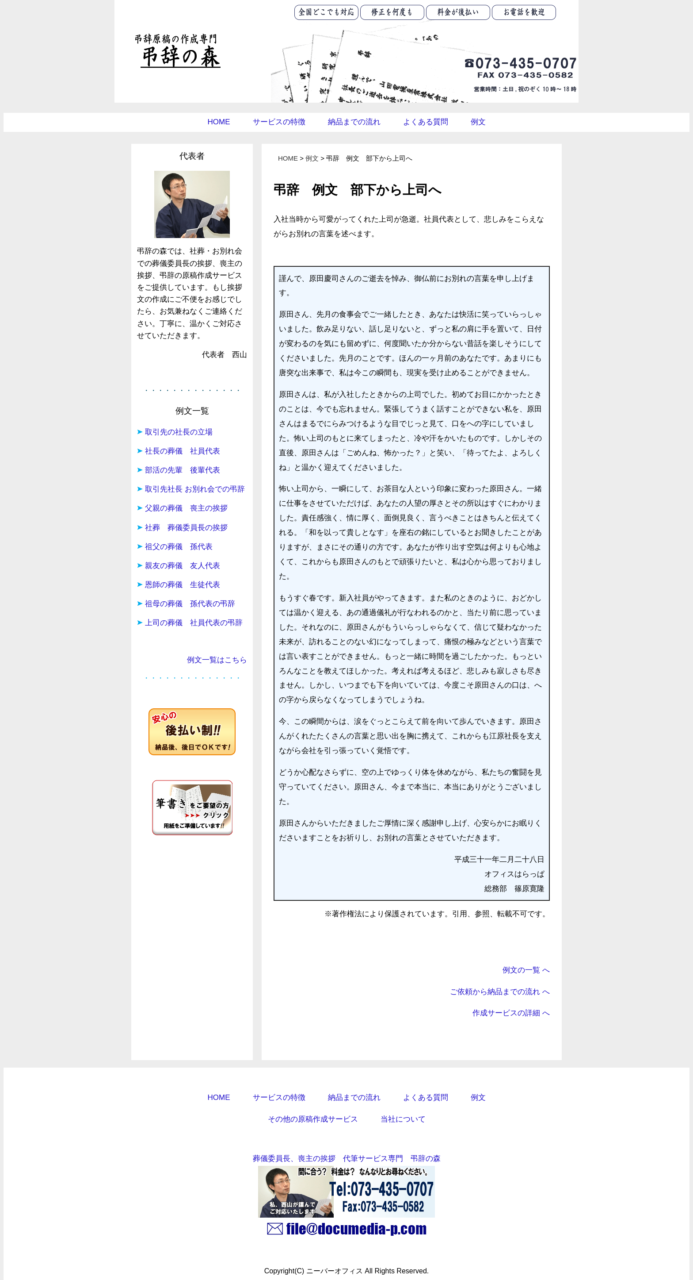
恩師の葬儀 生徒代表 (182, 584)
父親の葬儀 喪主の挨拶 (186, 508)
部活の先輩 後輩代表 (182, 470)
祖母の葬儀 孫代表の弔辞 (190, 604)
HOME (219, 122)
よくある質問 (425, 122)
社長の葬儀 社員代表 (182, 451)
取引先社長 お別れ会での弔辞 (195, 489)
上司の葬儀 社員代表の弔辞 (194, 623)
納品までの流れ (354, 122)
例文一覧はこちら (217, 660)
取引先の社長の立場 (179, 432)
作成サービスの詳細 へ (511, 1012)
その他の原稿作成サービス (313, 1119)
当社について (403, 1119)
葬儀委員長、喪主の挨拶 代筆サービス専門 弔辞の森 (347, 1158)
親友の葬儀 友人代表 (182, 565)
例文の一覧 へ (526, 969)
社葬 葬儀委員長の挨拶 (186, 527)
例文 (478, 122)
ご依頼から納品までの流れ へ (500, 991)
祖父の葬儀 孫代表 (179, 546)
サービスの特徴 (279, 122)
